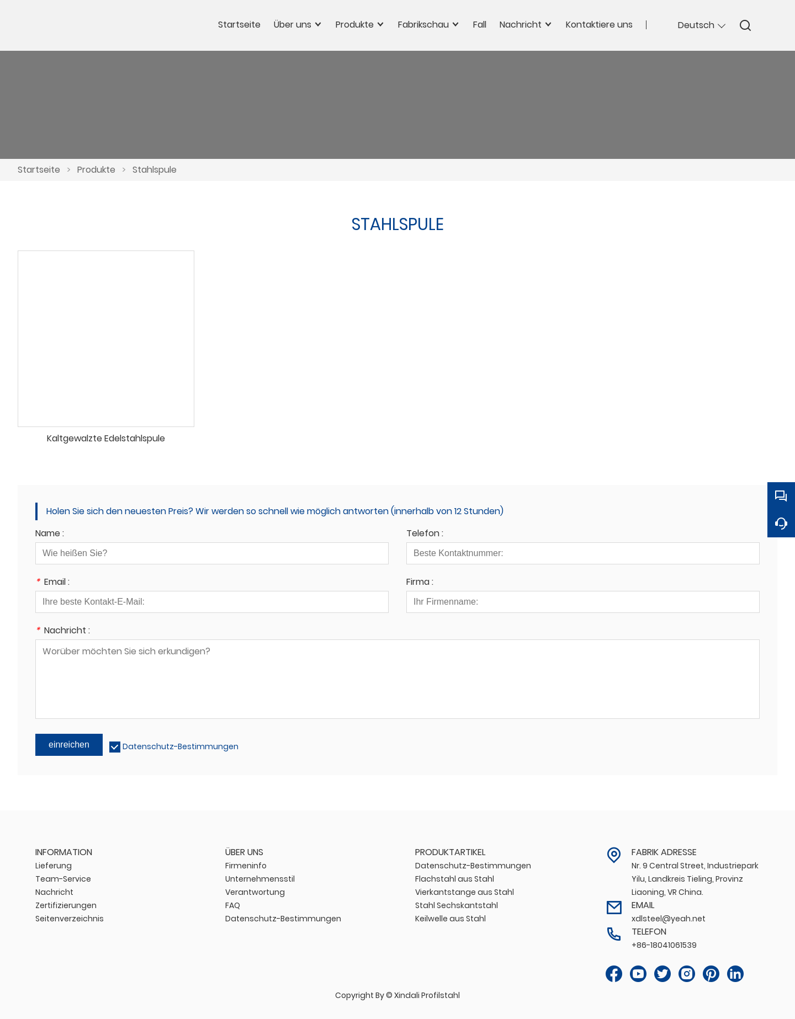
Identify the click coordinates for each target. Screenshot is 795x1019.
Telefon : (424, 534)
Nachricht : (62, 631)
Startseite (39, 169)
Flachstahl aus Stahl (454, 878)
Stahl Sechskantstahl (456, 905)
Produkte (96, 169)
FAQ (232, 905)
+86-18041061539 (664, 945)
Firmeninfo (246, 865)
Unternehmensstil (260, 878)
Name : (49, 534)
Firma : (419, 583)
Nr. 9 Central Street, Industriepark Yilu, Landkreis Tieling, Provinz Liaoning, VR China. (695, 879)
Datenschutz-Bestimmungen (181, 746)
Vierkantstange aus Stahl (464, 892)
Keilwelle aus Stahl (450, 918)
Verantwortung (255, 892)
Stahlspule (154, 169)
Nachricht (54, 892)
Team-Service (63, 878)
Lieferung (53, 865)
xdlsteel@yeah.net (669, 918)
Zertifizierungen (66, 905)
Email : (52, 583)
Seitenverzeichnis (69, 918)
